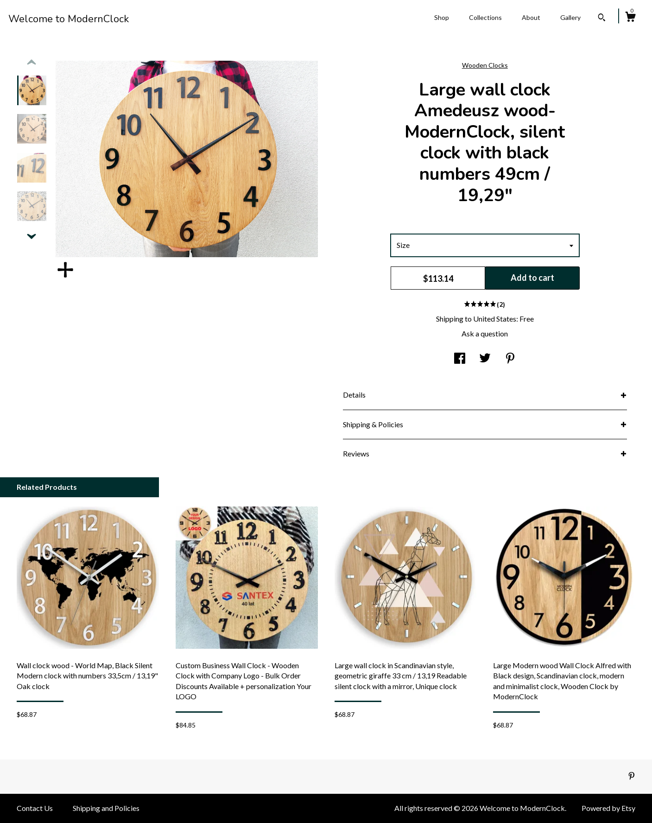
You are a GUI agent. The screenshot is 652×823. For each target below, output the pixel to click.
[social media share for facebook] (459, 359)
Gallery (570, 17)
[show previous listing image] (31, 62)
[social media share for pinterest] (510, 359)
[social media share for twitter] (485, 359)
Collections (485, 17)
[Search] (601, 18)
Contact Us (35, 808)
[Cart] (630, 18)
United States (494, 318)
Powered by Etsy (608, 808)
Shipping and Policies (106, 808)
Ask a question (485, 333)
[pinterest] (631, 776)
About (531, 17)
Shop (441, 17)
